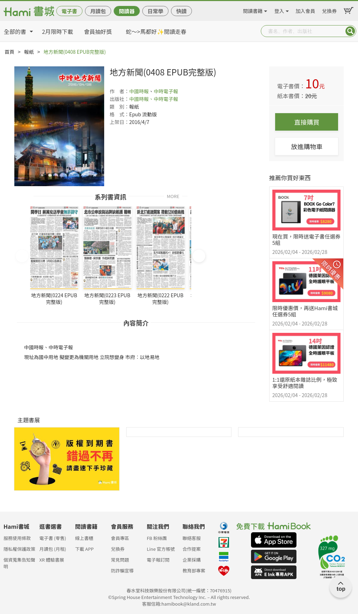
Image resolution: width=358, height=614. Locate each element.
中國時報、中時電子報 (153, 98)
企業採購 (191, 559)
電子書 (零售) (52, 538)
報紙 (29, 51)
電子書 (69, 11)
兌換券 (329, 9)
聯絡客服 (191, 538)
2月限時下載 (57, 31)
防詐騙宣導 (122, 570)
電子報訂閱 (158, 559)
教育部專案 (193, 570)
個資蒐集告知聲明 (19, 561)
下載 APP (84, 549)
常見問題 (120, 559)
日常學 (155, 11)
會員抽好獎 (98, 31)
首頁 (9, 51)
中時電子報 (165, 91)
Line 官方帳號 (161, 549)
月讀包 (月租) (52, 549)
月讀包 (98, 11)
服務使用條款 (17, 538)
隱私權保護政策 (19, 549)
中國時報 (139, 91)
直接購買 (306, 121)
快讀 (181, 11)
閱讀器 (127, 11)
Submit (350, 31)
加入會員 (305, 9)
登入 (279, 9)
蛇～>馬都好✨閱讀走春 (156, 31)
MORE (173, 196)
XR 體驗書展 (51, 559)
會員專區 (120, 538)
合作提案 (191, 549)
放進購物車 (306, 146)
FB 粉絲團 (157, 538)
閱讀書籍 (253, 9)
